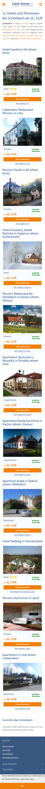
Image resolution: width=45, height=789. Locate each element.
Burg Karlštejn (7, 754)
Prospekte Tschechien (10, 757)
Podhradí (14, 35)
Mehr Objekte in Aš (22, 103)
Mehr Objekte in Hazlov (22, 351)
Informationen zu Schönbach (29, 38)
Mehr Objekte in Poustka (22, 415)
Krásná (25, 23)
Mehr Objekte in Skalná (22, 535)
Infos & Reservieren (22, 99)
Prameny (22, 35)
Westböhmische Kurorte (13, 29)
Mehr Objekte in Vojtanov (22, 287)
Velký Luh (38, 35)
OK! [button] (22, 786)
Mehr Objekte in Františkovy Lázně (22, 592)
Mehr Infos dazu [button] (27, 779)
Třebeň (30, 35)
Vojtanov (6, 38)
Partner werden (8, 746)
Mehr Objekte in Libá (22, 164)
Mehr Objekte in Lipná (22, 649)
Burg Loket (6, 750)
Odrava (5, 35)
